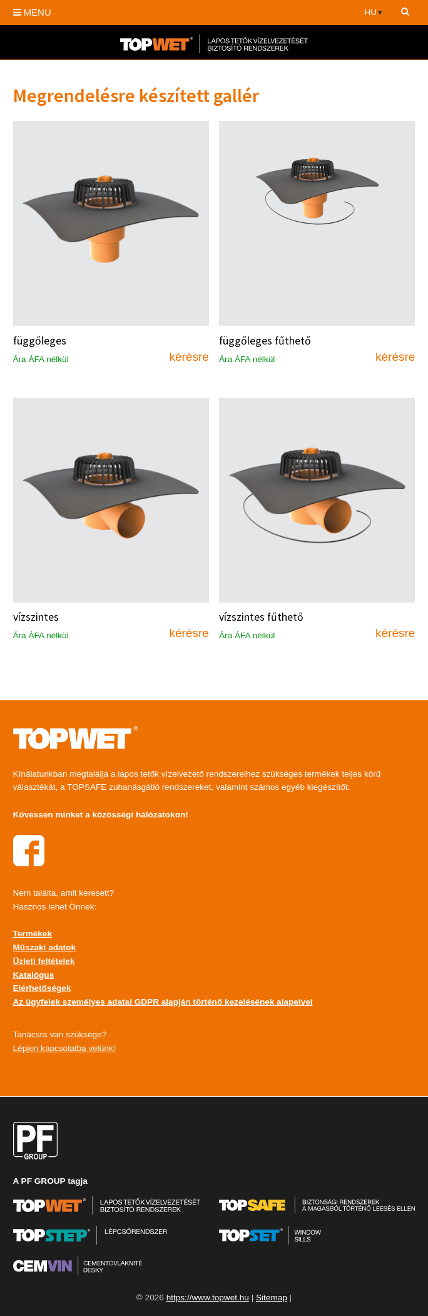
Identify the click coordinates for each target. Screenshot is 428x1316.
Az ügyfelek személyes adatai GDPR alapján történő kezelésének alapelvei (163, 1002)
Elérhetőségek (42, 988)
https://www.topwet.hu (207, 1297)
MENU (32, 12)
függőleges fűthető (265, 341)
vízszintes (36, 617)
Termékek (32, 933)
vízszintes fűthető (261, 617)
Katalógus (33, 975)
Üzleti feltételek (44, 961)
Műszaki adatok (44, 947)
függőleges (39, 341)
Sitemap (271, 1297)
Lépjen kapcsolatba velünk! (64, 1048)
